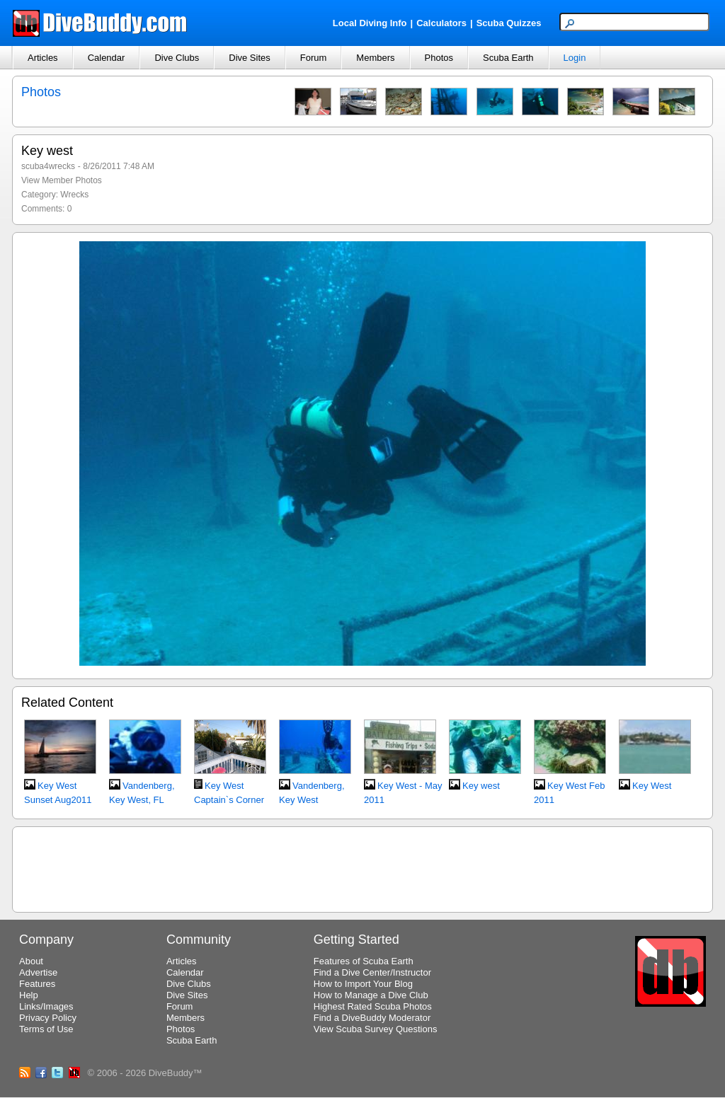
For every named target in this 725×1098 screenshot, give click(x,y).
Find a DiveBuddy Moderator (372, 1017)
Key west (481, 785)
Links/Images (46, 1006)
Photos (439, 57)
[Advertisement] (362, 867)
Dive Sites (249, 57)
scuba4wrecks (48, 166)
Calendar (106, 57)
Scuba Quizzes (509, 23)
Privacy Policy (47, 1017)
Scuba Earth (508, 57)
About (31, 961)
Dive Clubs (176, 57)
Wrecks (74, 195)
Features (37, 983)
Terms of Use (46, 1029)
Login (575, 57)
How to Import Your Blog (363, 983)
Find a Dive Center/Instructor (372, 972)
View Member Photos (61, 180)
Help (28, 995)
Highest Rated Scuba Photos (373, 1006)
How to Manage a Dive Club (371, 995)
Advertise (38, 972)
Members (375, 57)
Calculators (441, 23)
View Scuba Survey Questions (376, 1029)
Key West (651, 785)
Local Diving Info (370, 23)
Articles (43, 57)
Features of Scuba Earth (363, 961)
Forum (313, 57)
